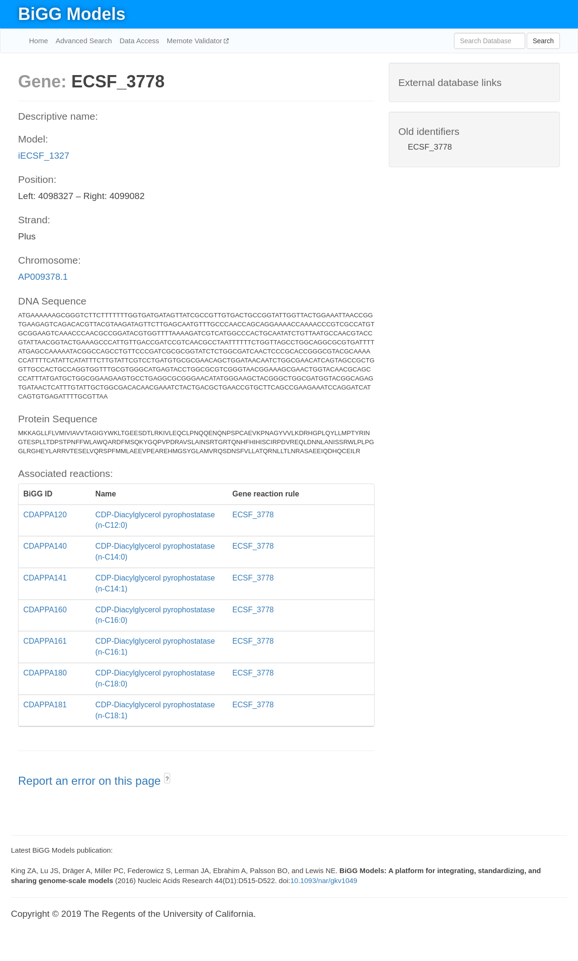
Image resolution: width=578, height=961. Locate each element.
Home (38, 41)
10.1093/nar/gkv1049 (323, 880)
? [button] (167, 779)
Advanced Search (84, 41)
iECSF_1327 (43, 156)
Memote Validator (195, 41)
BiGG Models (71, 14)
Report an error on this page (91, 780)
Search (543, 41)
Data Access (139, 41)
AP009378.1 (43, 277)
